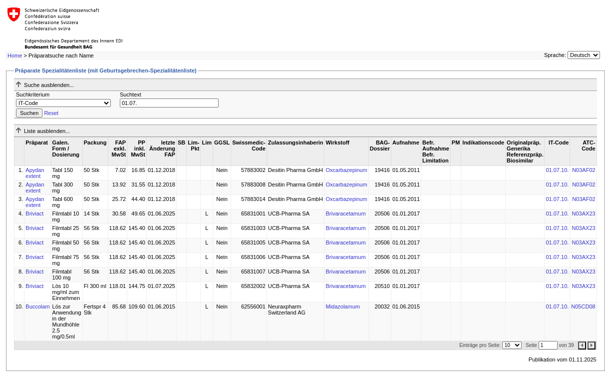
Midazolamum (342, 307)
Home (14, 55)
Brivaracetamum (345, 213)
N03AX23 (584, 213)
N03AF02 (583, 170)
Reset (51, 113)
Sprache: (555, 55)
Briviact (34, 213)
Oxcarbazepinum (346, 170)
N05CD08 (583, 307)
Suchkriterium (32, 95)
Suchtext (130, 95)
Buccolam (37, 307)
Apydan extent (34, 173)
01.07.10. (557, 170)
